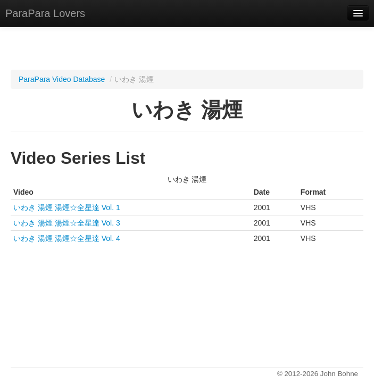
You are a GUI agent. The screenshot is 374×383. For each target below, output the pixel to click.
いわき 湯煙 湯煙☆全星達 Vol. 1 (66, 207)
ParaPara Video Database (62, 79)
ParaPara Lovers (45, 13)
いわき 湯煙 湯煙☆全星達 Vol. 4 (66, 238)
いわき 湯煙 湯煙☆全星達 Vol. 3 (66, 223)
